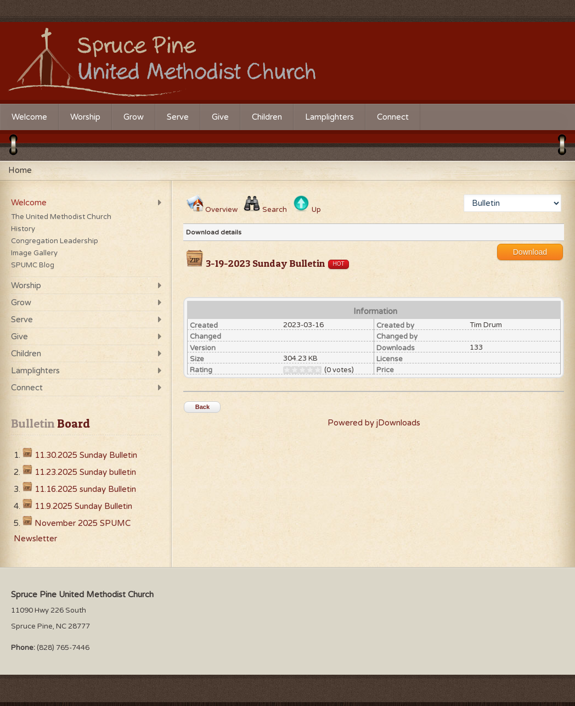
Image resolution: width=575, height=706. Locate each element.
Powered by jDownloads (374, 423)
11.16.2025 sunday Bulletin (85, 489)
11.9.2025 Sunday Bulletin (83, 506)
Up (316, 209)
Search (274, 209)
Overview (221, 209)
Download (530, 252)
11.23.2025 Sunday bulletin (85, 472)
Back (202, 407)
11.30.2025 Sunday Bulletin (86, 455)
